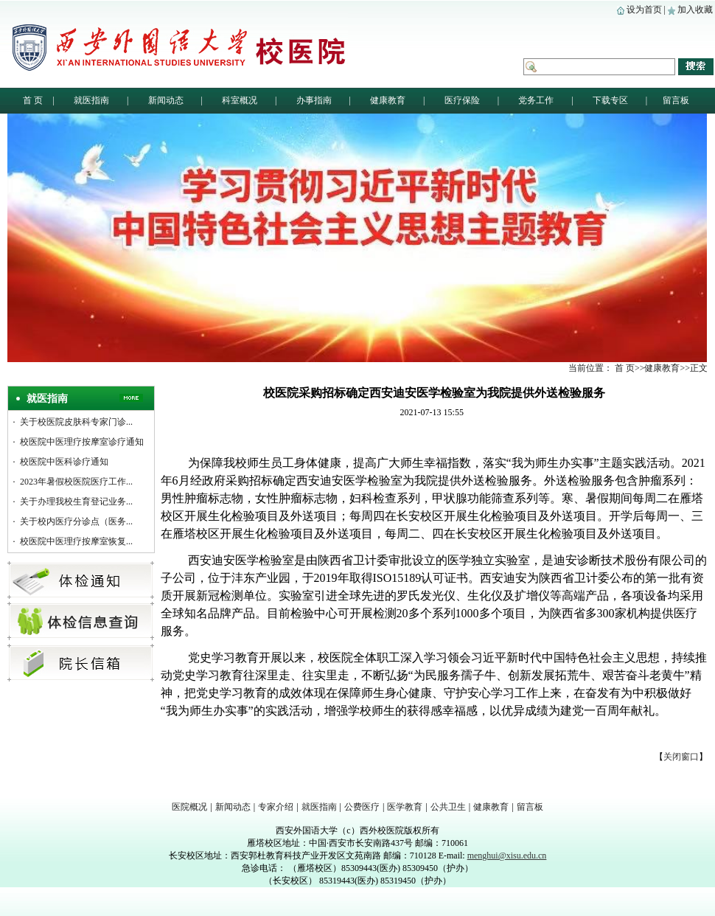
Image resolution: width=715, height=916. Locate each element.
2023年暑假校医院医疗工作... (76, 481)
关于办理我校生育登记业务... (76, 501)
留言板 (530, 807)
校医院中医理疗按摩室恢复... (76, 541)
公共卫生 (448, 807)
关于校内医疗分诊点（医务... (76, 521)
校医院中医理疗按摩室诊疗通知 (82, 442)
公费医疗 (362, 807)
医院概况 (189, 807)
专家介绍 (275, 807)
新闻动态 (233, 807)
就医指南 (319, 807)
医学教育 (404, 807)
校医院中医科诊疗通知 (64, 462)
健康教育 (491, 807)
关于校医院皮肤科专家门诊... (76, 422)
